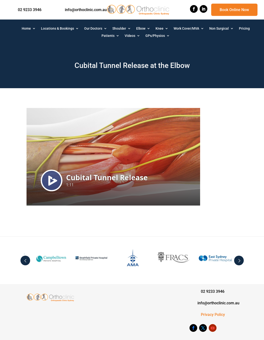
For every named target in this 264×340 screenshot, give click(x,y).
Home (26, 28)
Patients (108, 36)
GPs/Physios (155, 36)
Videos (130, 36)
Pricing (244, 28)
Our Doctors (93, 28)
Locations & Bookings (57, 28)
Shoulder (119, 28)
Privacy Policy (213, 314)
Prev (25, 260)
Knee (159, 28)
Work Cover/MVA (186, 28)
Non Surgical (219, 28)
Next (239, 260)
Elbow (140, 28)
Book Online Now (234, 9)
